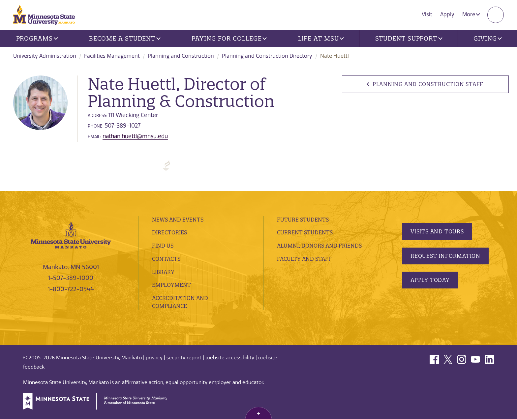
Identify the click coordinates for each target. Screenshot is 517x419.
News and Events (177, 219)
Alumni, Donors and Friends (319, 245)
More (471, 14)
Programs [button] (37, 38)
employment (171, 285)
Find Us (162, 245)
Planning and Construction (181, 56)
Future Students (303, 219)
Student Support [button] (408, 38)
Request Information (445, 256)
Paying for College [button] (229, 38)
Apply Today (430, 280)
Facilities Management (112, 56)
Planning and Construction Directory (267, 56)
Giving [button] (487, 38)
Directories (169, 232)
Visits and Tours (437, 231)
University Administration (44, 56)
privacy (154, 358)
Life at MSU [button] (321, 38)
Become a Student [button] (125, 38)
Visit (427, 14)
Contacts (166, 258)
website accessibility (229, 358)
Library (163, 272)
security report (184, 358)
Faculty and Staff (304, 258)
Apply (447, 14)
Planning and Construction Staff (428, 84)
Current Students (305, 232)
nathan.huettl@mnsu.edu (135, 136)
